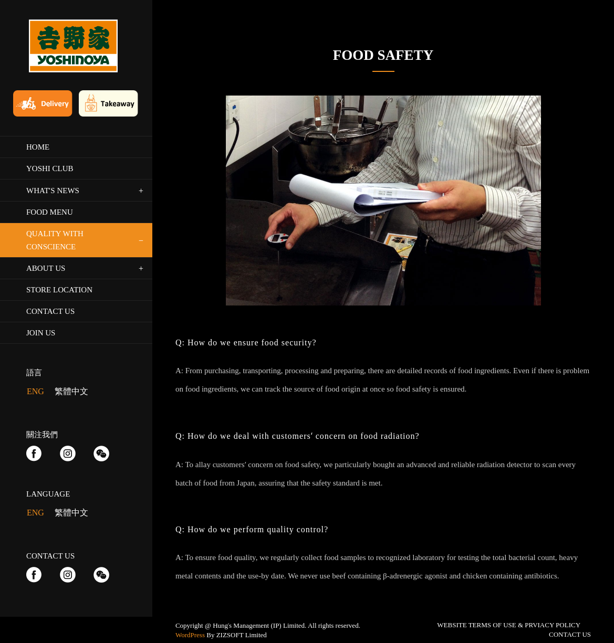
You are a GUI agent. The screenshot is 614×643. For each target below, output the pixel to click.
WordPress (190, 635)
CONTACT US (570, 634)
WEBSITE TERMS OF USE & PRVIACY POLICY (508, 625)
